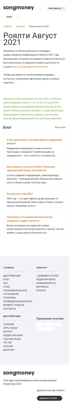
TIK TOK (7, 342)
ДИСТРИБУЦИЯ (11, 275)
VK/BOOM (8, 324)
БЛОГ (6, 279)
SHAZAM (8, 346)
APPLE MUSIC (10, 328)
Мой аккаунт (55, 8)
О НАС (6, 286)
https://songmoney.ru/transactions (30, 66)
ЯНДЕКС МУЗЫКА (13, 335)
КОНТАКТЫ (9, 308)
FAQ (5, 283)
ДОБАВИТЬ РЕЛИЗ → (50, 398)
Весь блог (60, 127)
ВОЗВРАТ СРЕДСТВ (13, 305)
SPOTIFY (7, 331)
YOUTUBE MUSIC (12, 339)
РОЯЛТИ (41, 290)
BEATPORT (9, 350)
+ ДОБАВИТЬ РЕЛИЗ (47, 275)
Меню (7, 17)
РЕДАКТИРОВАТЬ (46, 279)
